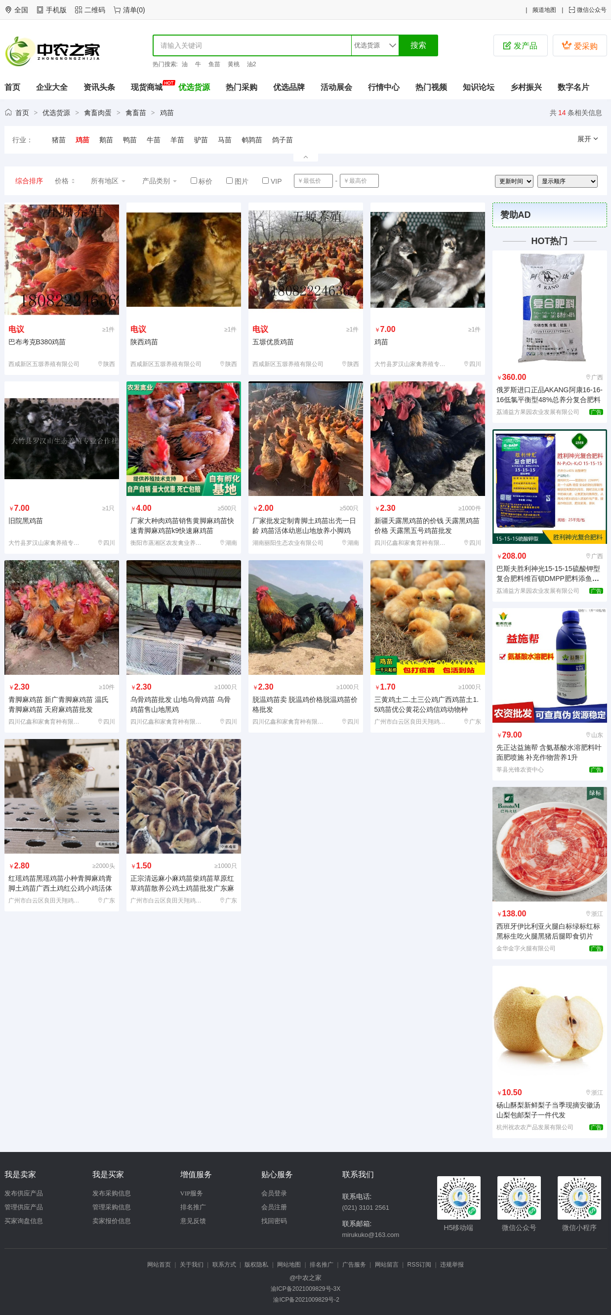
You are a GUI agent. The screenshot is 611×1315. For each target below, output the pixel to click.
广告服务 (354, 1264)
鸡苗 (167, 113)
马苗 (225, 140)
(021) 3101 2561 (365, 1207)
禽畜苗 (135, 113)
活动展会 (336, 87)
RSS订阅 (419, 1264)
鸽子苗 (282, 140)
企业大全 (52, 87)
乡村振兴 (526, 87)
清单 (130, 10)
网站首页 (159, 1264)
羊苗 (177, 140)
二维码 (94, 10)
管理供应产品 (23, 1207)
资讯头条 (99, 87)
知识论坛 (478, 87)
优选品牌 (289, 87)
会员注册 (274, 1207)
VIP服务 (192, 1193)
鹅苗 (106, 140)
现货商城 (147, 87)
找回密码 (274, 1221)
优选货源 (194, 87)
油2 (251, 64)
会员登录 (274, 1193)
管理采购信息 (111, 1207)
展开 (588, 139)
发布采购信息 (111, 1193)
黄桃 (234, 64)
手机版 (56, 10)
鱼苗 (214, 64)
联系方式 (224, 1264)
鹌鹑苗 (252, 140)
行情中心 (384, 87)
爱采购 (579, 45)
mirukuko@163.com (371, 1234)
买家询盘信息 (23, 1221)
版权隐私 (256, 1264)
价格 (65, 181)
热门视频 (431, 87)
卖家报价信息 (111, 1221)
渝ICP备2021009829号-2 (305, 1299)
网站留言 (387, 1264)
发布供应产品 (23, 1193)
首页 (12, 87)
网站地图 (289, 1264)
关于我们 (192, 1264)
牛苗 (154, 140)
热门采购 (241, 87)
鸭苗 (130, 140)
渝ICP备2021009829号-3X (305, 1288)
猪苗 (59, 140)
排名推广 (193, 1207)
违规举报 (452, 1264)
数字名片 (573, 87)
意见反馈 (193, 1221)
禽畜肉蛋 (98, 113)
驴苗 (201, 140)
